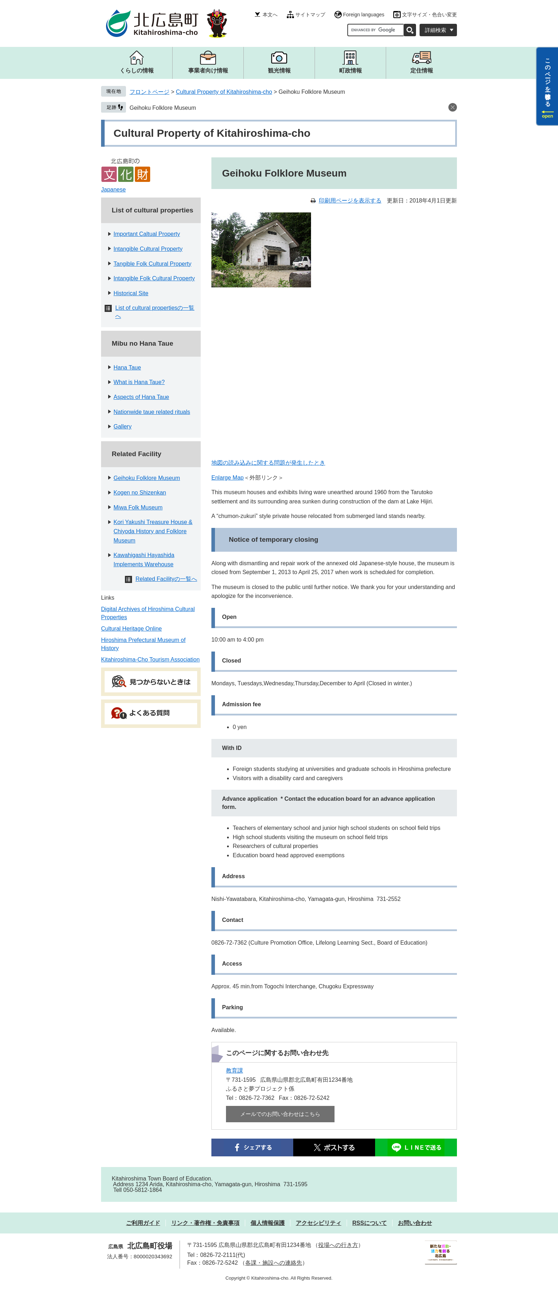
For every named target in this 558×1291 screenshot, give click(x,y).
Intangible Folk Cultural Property (154, 278)
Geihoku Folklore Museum (163, 108)
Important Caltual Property (147, 234)
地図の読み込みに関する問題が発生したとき (268, 463)
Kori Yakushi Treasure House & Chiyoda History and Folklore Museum (153, 531)
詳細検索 (435, 30)
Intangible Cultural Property (148, 249)
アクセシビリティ (318, 1223)
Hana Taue (127, 367)
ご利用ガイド (143, 1223)
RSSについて (369, 1223)
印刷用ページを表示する (350, 201)
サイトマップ (310, 14)
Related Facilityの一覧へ (166, 579)
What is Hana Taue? (139, 382)
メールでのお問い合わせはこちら (280, 1114)
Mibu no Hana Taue (142, 343)
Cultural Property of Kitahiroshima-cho (224, 92)
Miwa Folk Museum (138, 507)
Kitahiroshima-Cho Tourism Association (150, 660)
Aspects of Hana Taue (141, 397)
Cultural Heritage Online (131, 629)
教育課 (234, 1071)
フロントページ (149, 92)
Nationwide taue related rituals (152, 412)
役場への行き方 (338, 1245)
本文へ (270, 14)
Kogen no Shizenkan (140, 493)
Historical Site (131, 293)
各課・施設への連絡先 (273, 1263)
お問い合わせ (415, 1223)
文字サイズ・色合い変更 (429, 14)
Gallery (123, 426)
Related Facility (136, 454)
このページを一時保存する (548, 79)
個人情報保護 (268, 1223)
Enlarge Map (227, 478)
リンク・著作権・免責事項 (205, 1223)
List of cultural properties (152, 210)
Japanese (113, 190)
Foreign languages (363, 14)
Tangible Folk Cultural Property (152, 264)
